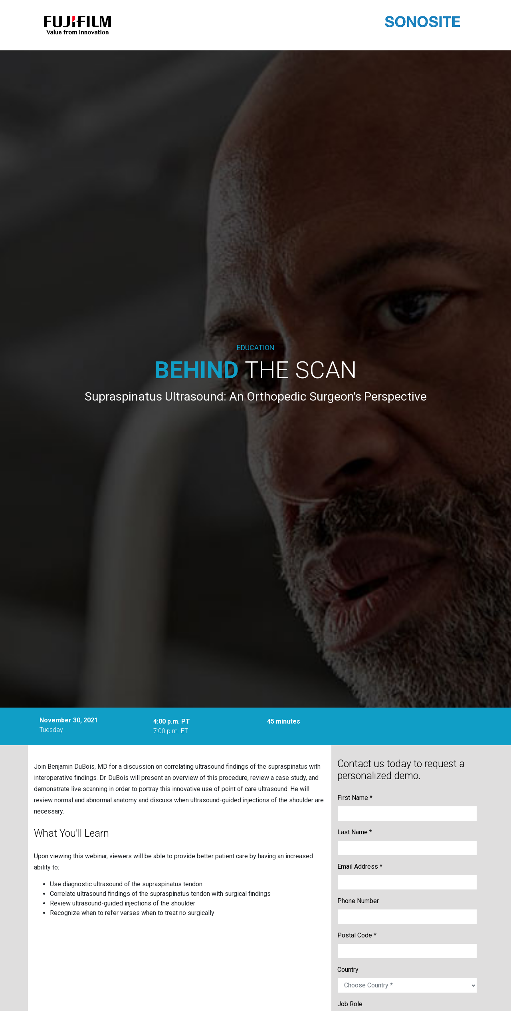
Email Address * (359, 866)
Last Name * (354, 832)
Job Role (349, 1004)
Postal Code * (356, 935)
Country (347, 969)
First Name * (354, 798)
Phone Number (358, 901)
